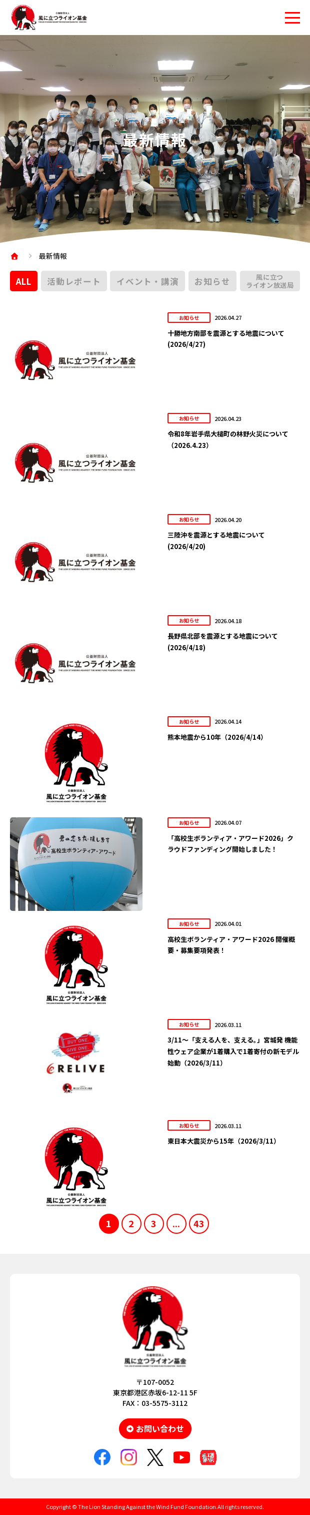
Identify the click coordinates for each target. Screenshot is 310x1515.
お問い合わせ (160, 1428)
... (176, 1223)
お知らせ (212, 281)
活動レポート (73, 281)
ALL (23, 281)
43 (199, 1223)
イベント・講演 (147, 281)
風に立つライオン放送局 (270, 281)
